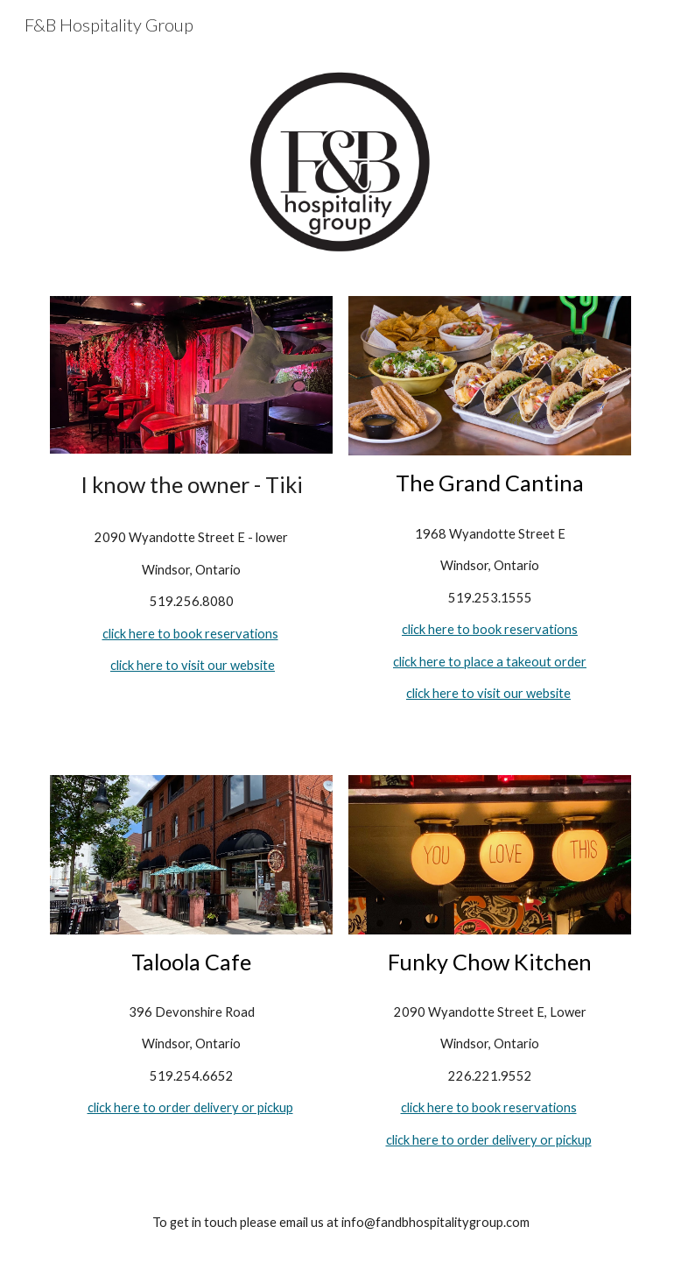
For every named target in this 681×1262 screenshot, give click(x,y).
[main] (191, 484)
